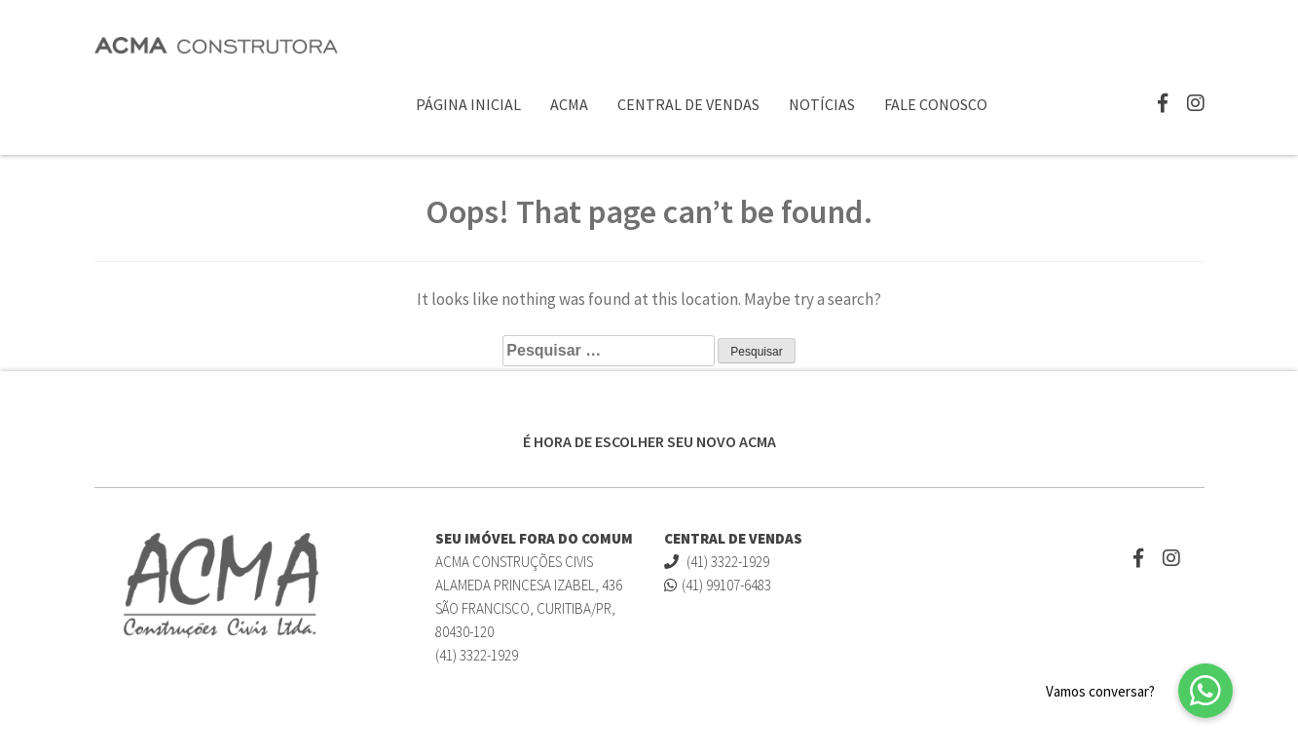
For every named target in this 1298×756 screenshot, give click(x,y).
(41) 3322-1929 (716, 561)
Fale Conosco (935, 104)
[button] (1205, 690)
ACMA (569, 104)
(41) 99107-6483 (717, 585)
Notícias (822, 104)
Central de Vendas (688, 104)
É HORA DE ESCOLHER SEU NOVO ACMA (649, 441)
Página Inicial (468, 104)
